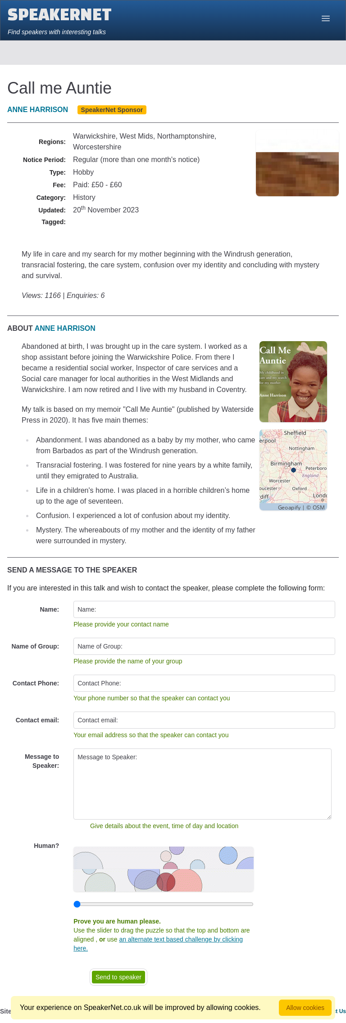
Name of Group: (35, 646)
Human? (46, 845)
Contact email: (37, 720)
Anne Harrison (37, 109)
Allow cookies (305, 1007)
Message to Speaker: (42, 761)
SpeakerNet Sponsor (112, 109)
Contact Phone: (36, 683)
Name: (49, 609)
